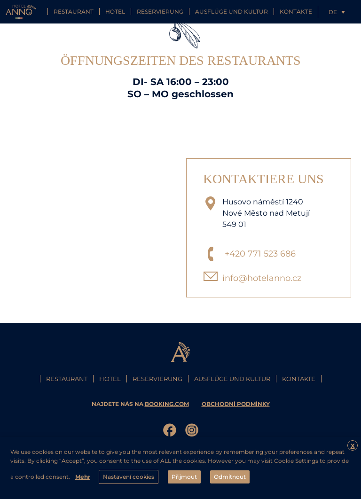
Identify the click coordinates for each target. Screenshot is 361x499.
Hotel (115, 11)
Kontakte (296, 11)
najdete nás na (141, 403)
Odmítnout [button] (230, 476)
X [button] (353, 445)
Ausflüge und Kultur (231, 11)
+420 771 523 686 (260, 254)
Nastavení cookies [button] (128, 476)
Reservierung (160, 11)
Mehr (82, 476)
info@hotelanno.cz (261, 278)
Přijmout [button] (184, 476)
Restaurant (74, 11)
